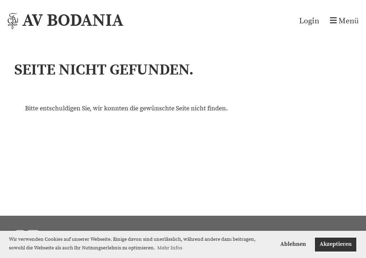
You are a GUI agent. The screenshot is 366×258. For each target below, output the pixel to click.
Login (309, 21)
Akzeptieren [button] (336, 244)
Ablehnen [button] (293, 244)
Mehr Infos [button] (169, 248)
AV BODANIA (72, 21)
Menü (344, 21)
